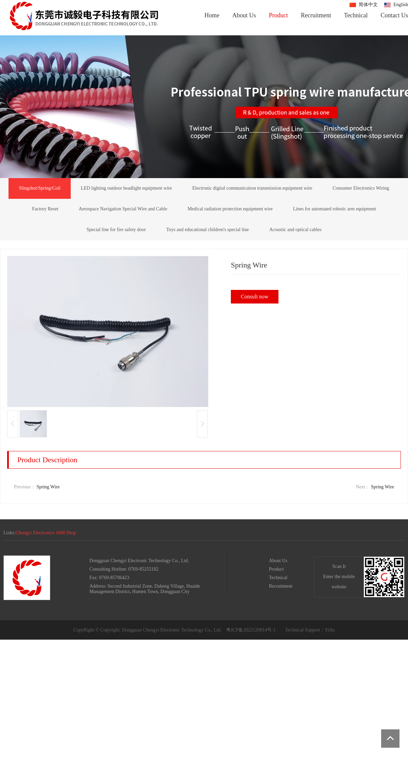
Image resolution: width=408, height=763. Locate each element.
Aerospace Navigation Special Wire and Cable (123, 208)
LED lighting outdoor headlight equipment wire (126, 188)
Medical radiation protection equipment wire (230, 208)
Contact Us (394, 15)
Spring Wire (48, 486)
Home (211, 15)
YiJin (330, 629)
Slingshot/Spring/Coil (39, 188)
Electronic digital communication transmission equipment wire (252, 188)
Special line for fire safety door (116, 229)
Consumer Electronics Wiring (361, 188)
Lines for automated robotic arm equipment (334, 208)
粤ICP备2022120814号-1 (250, 629)
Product (278, 15)
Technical (356, 15)
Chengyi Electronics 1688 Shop (46, 532)
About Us (244, 15)
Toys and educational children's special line (207, 229)
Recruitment (316, 15)
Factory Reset (45, 208)
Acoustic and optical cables (295, 229)
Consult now (254, 296)
